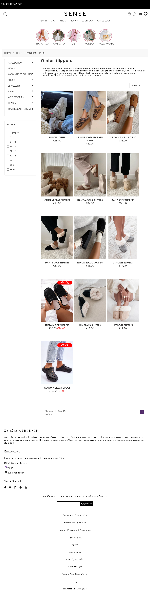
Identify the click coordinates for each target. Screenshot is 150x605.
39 (13, 151)
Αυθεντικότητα (75, 566)
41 (13, 160)
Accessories (16, 97)
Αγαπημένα (75, 552)
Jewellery (14, 85)
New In (12, 68)
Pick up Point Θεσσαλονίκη (75, 574)
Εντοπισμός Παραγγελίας (75, 515)
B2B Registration (14, 472)
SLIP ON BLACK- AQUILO (90, 262)
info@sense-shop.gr (17, 463)
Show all (136, 85)
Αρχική (75, 544)
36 (13, 137)
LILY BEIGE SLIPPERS (123, 325)
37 (13, 141)
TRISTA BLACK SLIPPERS (57, 325)
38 (13, 146)
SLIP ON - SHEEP (57, 137)
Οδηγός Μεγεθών (75, 559)
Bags (11, 91)
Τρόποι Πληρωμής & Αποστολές (75, 530)
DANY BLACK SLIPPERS (57, 262)
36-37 (14, 164)
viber (10, 467)
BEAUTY (12, 103)
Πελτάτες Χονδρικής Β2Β (75, 588)
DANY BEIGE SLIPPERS (122, 200)
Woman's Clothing (20, 74)
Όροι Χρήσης (75, 537)
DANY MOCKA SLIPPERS (90, 200)
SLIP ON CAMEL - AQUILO (122, 137)
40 (13, 155)
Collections (16, 62)
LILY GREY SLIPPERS (123, 262)
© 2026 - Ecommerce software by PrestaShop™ (75, 598)
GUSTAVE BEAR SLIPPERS (57, 200)
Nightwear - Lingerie (20, 108)
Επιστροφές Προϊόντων (75, 522)
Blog (75, 581)
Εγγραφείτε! (86, 503)
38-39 (14, 169)
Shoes (11, 80)
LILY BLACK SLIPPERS (90, 325)
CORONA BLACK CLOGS (57, 387)
